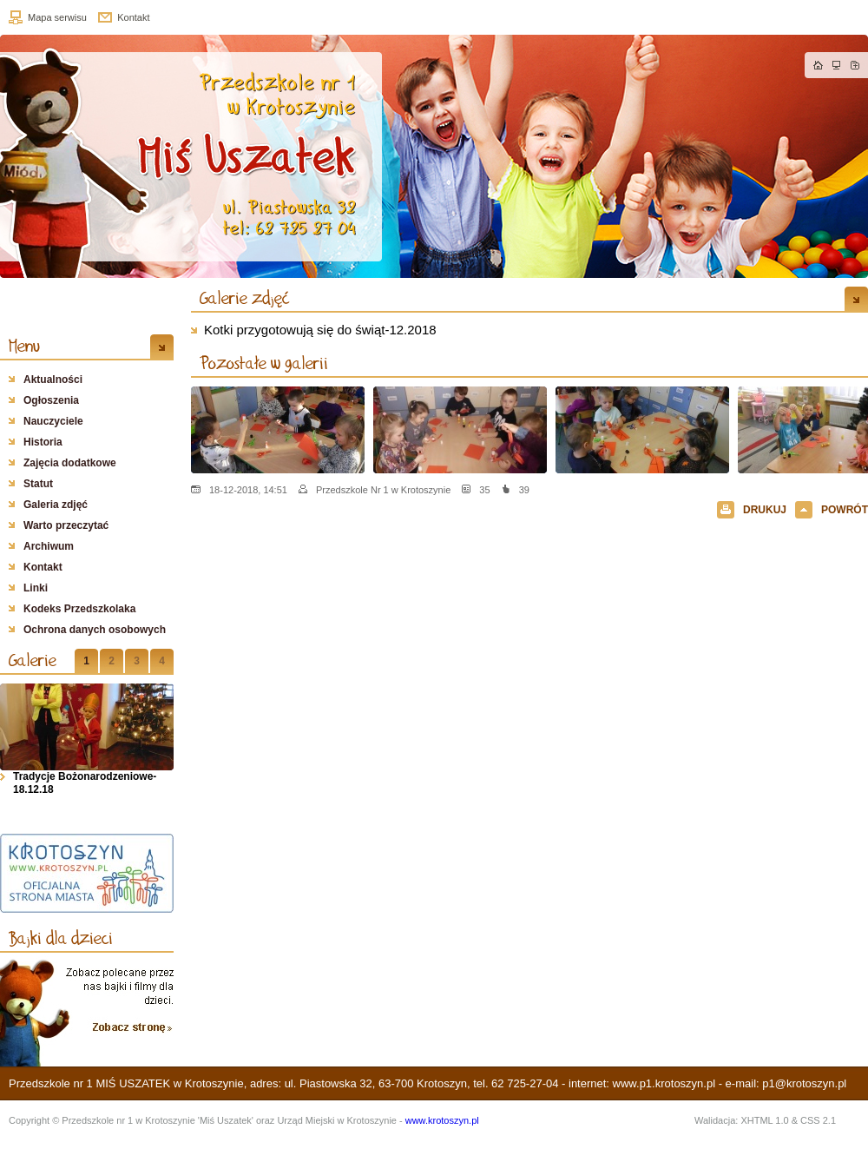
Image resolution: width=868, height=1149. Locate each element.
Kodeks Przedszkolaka (79, 609)
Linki (35, 588)
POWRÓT (844, 510)
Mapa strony (837, 65)
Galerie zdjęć (244, 297)
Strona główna (818, 65)
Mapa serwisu (57, 17)
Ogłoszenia (51, 400)
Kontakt (133, 17)
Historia (42, 442)
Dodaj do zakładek (855, 65)
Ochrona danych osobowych (94, 630)
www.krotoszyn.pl (442, 1120)
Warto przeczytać (65, 525)
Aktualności (52, 379)
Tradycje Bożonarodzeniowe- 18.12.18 (84, 783)
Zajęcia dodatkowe (69, 463)
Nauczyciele (53, 421)
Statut (38, 484)
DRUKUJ (764, 510)
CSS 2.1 (818, 1120)
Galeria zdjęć (55, 505)
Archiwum (48, 546)
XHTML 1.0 (764, 1120)
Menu (24, 345)
